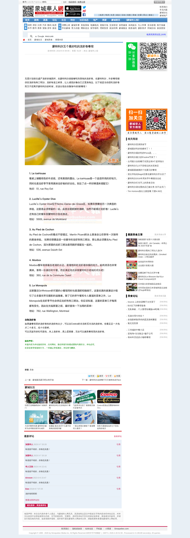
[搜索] (58, 36)
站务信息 (89, 529)
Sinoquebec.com (121, 529)
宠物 (44, 28)
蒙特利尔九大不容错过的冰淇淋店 (143, 165)
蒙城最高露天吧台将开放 (43, 380)
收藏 (118, 376)
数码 (49, 25)
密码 (44, 2)
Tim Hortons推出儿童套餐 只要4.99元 (145, 191)
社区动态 (84, 20)
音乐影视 (151, 25)
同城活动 (151, 28)
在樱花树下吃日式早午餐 (148, 273)
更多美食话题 (160, 296)
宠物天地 (104, 25)
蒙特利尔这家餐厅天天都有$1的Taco (105, 380)
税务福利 (132, 28)
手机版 (99, 529)
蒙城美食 (48, 40)
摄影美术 (142, 28)
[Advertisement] (126, 10)
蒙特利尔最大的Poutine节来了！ (142, 157)
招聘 (30, 25)
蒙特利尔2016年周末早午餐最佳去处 (144, 178)
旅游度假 (161, 28)
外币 (30, 28)
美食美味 (85, 25)
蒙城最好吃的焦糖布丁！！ (140, 148)
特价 (73, 20)
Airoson (29, 478)
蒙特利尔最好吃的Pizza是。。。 (143, 153)
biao (27, 489)
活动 (123, 15)
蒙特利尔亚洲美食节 (137, 144)
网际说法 (85, 28)
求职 (35, 25)
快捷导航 (159, 2)
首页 (27, 20)
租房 (102, 15)
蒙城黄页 (115, 20)
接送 (151, 15)
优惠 (129, 15)
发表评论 (118, 436)
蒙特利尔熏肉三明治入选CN (150, 250)
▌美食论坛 (132, 296)
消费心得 (66, 25)
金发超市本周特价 (146, 262)
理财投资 (104, 28)
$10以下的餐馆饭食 (137, 305)
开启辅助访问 (166, 2)
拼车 (49, 28)
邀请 (101, 376)
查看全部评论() (32, 500)
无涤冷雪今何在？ (136, 316)
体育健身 (123, 25)
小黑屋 (108, 529)
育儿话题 (75, 28)
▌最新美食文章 (134, 234)
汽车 (44, 25)
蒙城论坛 (163, 13)
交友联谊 (113, 25)
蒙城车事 (75, 25)
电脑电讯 (94, 25)
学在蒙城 (66, 28)
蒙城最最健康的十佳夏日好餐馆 (142, 170)
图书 (35, 28)
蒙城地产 (163, 15)
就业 (118, 15)
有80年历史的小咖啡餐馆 (139, 337)
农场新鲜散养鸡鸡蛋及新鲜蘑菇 (142, 319)
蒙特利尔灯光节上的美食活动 (141, 182)
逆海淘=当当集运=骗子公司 (140, 333)
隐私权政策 (77, 529)
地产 (95, 20)
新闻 (36, 20)
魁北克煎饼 (133, 323)
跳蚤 (45, 20)
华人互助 (29, 467)
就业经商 (113, 28)
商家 (104, 20)
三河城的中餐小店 (136, 330)
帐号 (25, 2)
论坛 (54, 20)
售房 (107, 15)
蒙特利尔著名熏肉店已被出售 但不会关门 (146, 187)
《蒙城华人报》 (132, 20)
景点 (145, 15)
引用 (118, 444)
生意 (112, 15)
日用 (39, 25)
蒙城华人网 (24, 40)
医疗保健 (161, 25)
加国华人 (29, 444)
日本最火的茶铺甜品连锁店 (149, 284)
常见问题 (163, 10)
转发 (93, 376)
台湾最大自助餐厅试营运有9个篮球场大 (146, 161)
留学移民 (94, 28)
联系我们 (163, 7)
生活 (63, 20)
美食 (134, 15)
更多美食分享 (160, 234)
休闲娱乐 (132, 25)
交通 (140, 15)
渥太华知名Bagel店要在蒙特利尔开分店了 (147, 174)
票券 (39, 28)
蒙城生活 (38, 40)
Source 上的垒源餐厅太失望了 (142, 302)
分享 (110, 376)
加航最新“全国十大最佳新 (149, 239)
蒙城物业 (123, 28)
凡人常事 (142, 25)
